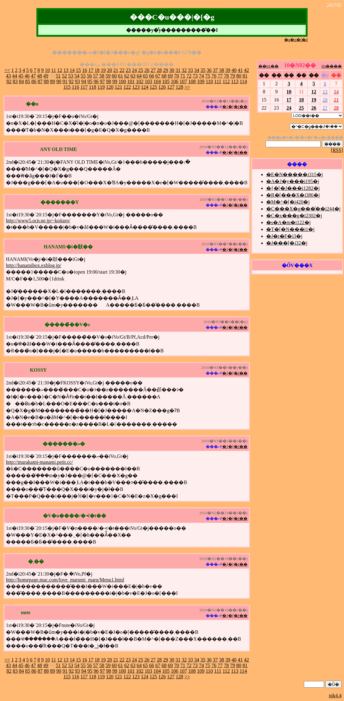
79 (232, 75)
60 (114, 75)
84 (21, 81)
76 (213, 75)
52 (64, 75)
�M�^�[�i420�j (288, 202)
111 (217, 81)
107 (183, 81)
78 (226, 75)
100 (122, 81)
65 (145, 75)
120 (109, 87)
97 (102, 81)
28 (159, 70)
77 (220, 75)
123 (135, 87)
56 (89, 75)
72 (188, 75)
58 (101, 75)
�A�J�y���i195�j (292, 181)
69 (170, 75)
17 (90, 70)
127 (170, 87)
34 (196, 70)
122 (127, 87)
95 (89, 81)
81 (245, 75)
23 (128, 70)
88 (46, 81)
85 (27, 81)
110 (209, 81)
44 (14, 75)
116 (75, 87)
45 (20, 75)
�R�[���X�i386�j (293, 195)
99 (114, 81)
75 (207, 75)
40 (234, 70)
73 (195, 75)
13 (66, 70)
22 (122, 70)
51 (58, 75)
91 (65, 81)
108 (192, 81)
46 (27, 75)
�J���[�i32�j (286, 243)
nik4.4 (335, 695)
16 (84, 70)
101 (131, 81)
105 (166, 81)
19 (103, 70)
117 (83, 87)
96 (96, 81)
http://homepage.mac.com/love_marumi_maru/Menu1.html (65, 579)
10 (47, 70)
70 (176, 75)
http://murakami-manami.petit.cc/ (39, 462)
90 (58, 81)
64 (139, 75)
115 (66, 87)
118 (92, 87)
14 (72, 70)
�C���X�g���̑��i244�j (303, 208)
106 (174, 81)
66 (151, 75)
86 (33, 81)
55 (83, 75)
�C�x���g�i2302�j (294, 215)
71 (182, 75)
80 (238, 75)
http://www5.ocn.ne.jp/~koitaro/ (38, 220)
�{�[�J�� (234, 106)
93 (77, 81)
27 (153, 70)
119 (101, 87)
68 (164, 75)
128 (179, 87)
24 (134, 70)
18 (97, 70)
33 (190, 70)
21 (115, 70)
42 (246, 70)
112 (226, 81)
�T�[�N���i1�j (290, 229)
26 (146, 70)
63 (132, 75)
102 (140, 81)
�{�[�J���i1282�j (293, 188)
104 (157, 81)
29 (165, 70)
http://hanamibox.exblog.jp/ (33, 265)
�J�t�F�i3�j (284, 236)
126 (162, 87)
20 (109, 70)
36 (209, 70)
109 (201, 81)
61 (120, 75)
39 (227, 70)
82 (9, 81)
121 (118, 87)
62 (126, 75)
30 (171, 70)
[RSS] (337, 150)
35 (202, 70)
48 (39, 75)
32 (184, 70)
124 (144, 87)
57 (95, 75)
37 (215, 70)
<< (7, 70)
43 (8, 75)
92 (71, 81)
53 (70, 75)
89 (52, 81)
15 (78, 70)
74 (201, 75)
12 (59, 70)
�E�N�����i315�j (294, 174)
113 (234, 81)
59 (108, 75)
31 (178, 70)
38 (221, 70)
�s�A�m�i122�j (288, 222)
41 (240, 70)
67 (157, 75)
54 (76, 75)
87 (40, 81)
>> (187, 87)
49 (45, 75)
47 (33, 75)
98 (108, 81)
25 (140, 70)
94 (83, 81)
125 (153, 87)
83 (15, 81)
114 (243, 81)
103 (148, 81)
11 (53, 70)
